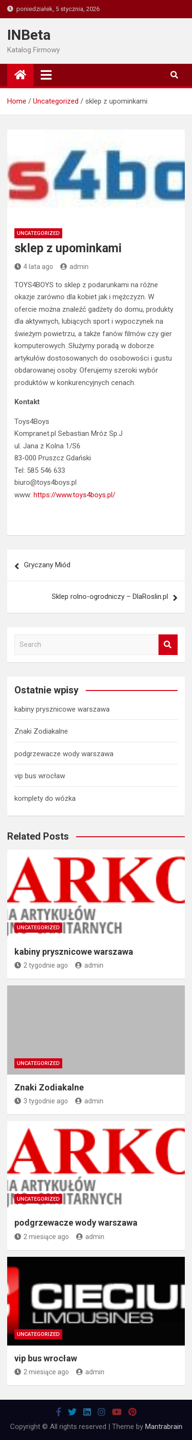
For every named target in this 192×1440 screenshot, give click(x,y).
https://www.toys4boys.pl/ (74, 495)
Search (168, 644)
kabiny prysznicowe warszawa (62, 709)
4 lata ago (33, 266)
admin (74, 266)
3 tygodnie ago (41, 1101)
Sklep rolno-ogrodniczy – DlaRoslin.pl (110, 596)
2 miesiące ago (41, 1237)
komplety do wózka (45, 798)
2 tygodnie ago (41, 965)
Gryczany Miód (47, 565)
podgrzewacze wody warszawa (63, 753)
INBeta (29, 34)
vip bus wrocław (39, 776)
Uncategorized (38, 233)
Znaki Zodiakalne (41, 731)
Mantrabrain (163, 1426)
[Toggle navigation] (46, 75)
